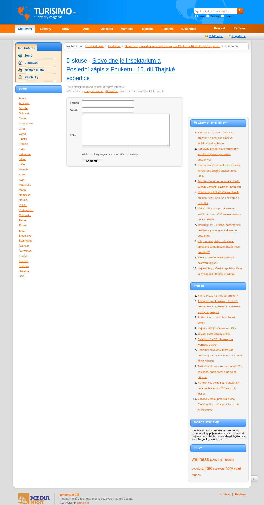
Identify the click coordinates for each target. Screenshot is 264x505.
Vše (201, 16)
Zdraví (66, 29)
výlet (237, 468)
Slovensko (25, 235)
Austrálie (24, 103)
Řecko (23, 220)
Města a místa (34, 70)
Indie (22, 149)
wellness (200, 459)
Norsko (23, 200)
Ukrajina (24, 271)
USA (22, 276)
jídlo (208, 468)
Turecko (24, 266)
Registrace (239, 36)
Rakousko (25, 215)
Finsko (23, 138)
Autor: (74, 109)
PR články (31, 77)
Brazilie (23, 108)
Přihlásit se (216, 36)
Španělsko (25, 240)
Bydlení (147, 29)
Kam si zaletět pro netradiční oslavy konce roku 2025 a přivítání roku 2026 (219, 170)
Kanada (23, 169)
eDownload (188, 29)
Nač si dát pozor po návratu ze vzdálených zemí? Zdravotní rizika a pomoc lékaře (219, 214)
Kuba (22, 174)
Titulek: (75, 102)
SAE (21, 230)
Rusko (23, 225)
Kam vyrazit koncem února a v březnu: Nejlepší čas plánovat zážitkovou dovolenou (216, 138)
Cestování (25, 29)
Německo (24, 194)
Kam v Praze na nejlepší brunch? (218, 295)
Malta (22, 189)
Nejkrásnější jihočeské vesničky (217, 328)
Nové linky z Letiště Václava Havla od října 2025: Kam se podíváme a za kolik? (218, 198)
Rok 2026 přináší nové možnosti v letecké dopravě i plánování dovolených (218, 154)
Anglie (22, 98)
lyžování (216, 460)
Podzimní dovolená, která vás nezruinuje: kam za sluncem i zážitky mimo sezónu (220, 355)
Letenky (45, 29)
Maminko (127, 29)
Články (215, 16)
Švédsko (24, 245)
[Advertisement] (218, 83)
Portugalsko (26, 210)
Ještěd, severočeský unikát (214, 333)
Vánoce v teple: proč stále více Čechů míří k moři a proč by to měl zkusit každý (218, 404)
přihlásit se (111, 91)
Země (228, 16)
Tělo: (73, 135)
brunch (196, 475)
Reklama (240, 28)
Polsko (23, 205)
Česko (23, 118)
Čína (22, 128)
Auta (86, 29)
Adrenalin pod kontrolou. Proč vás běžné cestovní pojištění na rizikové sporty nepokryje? (219, 307)
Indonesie (25, 154)
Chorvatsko (26, 123)
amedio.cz (83, 502)
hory (229, 468)
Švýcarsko (25, 250)
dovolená (198, 468)
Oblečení (107, 29)
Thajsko (228, 460)
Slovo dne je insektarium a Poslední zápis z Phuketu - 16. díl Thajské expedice (172, 46)
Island (22, 159)
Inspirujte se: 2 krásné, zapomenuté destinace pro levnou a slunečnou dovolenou (219, 230)
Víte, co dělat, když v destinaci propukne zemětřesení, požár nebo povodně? (219, 247)
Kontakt (219, 28)
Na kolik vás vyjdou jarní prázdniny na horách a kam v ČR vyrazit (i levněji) (218, 388)
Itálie (22, 164)
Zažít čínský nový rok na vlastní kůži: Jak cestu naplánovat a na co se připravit (220, 372)
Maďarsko (25, 184)
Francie (23, 143)
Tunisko (23, 261)
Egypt (22, 133)
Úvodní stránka (94, 46)
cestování (218, 468)
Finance (167, 29)
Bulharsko (25, 113)
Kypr (22, 179)
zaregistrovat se (93, 91)
